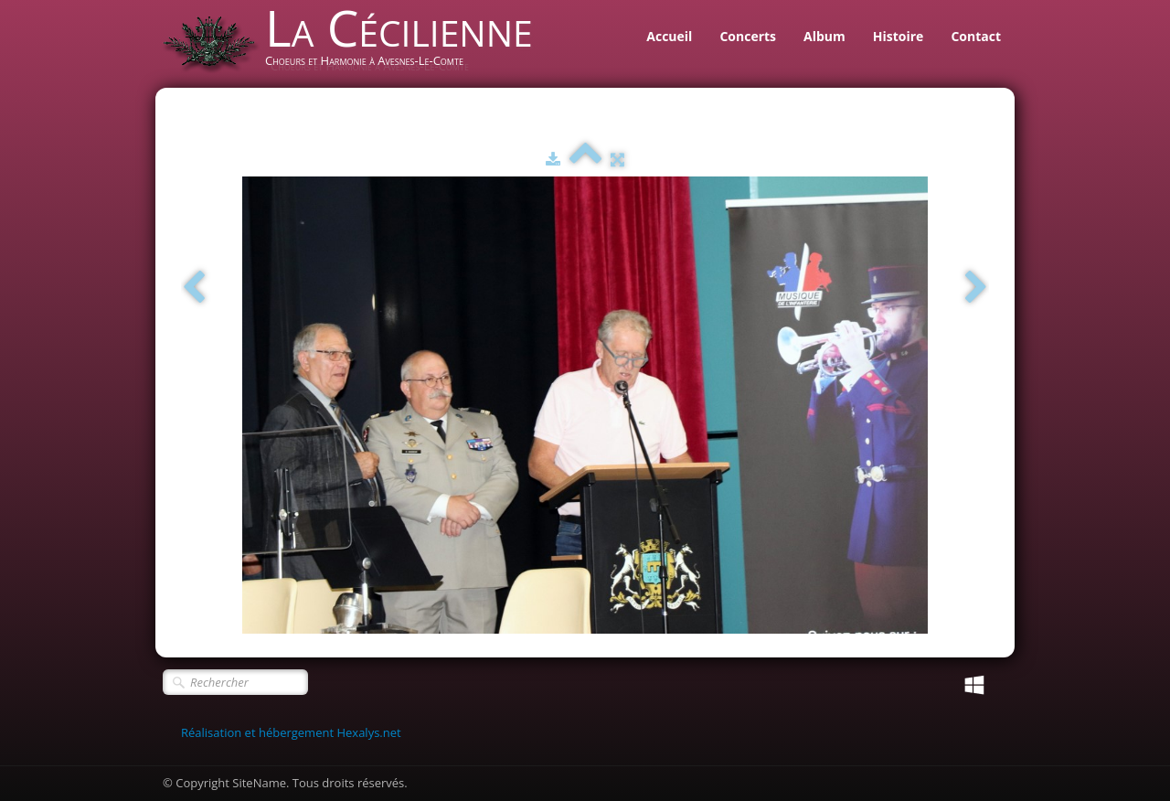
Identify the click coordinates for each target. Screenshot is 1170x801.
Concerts (747, 36)
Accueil (669, 36)
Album (824, 36)
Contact (976, 36)
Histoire (898, 36)
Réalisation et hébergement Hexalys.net (291, 732)
